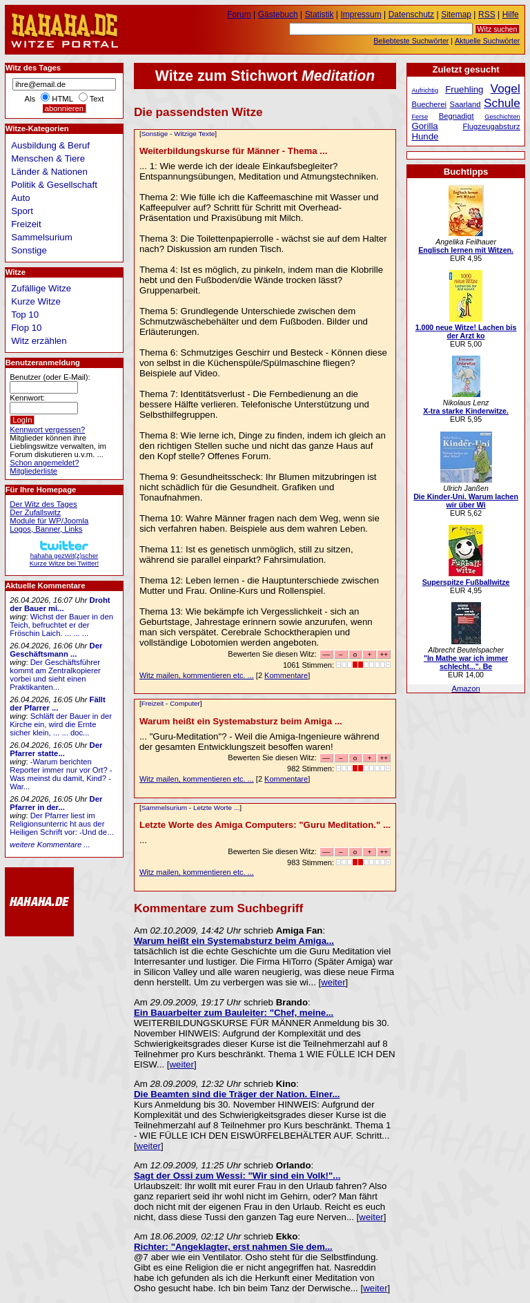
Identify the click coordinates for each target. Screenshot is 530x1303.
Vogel (505, 88)
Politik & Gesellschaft (54, 185)
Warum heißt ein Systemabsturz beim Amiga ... (240, 721)
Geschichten (502, 116)
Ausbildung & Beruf (50, 145)
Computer (185, 703)
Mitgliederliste (33, 471)
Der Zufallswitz (35, 512)
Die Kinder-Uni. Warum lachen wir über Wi (465, 500)
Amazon (465, 688)
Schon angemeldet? (44, 463)
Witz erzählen (38, 341)
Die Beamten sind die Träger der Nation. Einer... (237, 1094)
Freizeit (152, 703)
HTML (62, 99)
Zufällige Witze (41, 288)
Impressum (361, 14)
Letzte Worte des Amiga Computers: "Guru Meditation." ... (265, 825)
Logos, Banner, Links (46, 529)
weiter (333, 982)
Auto (20, 198)
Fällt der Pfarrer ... (57, 703)
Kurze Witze (36, 301)
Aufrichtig (424, 90)
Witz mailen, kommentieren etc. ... (196, 675)
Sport (22, 211)
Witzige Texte (194, 133)
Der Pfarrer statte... (56, 749)
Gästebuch (278, 14)
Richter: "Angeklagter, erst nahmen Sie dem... (233, 1247)
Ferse (419, 116)
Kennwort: (27, 398)
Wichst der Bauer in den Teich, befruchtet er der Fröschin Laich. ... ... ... (61, 624)
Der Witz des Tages (43, 504)
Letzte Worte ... (216, 807)
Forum (239, 14)
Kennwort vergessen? (47, 429)
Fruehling (464, 89)
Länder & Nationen (49, 171)
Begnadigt (456, 116)
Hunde (424, 136)
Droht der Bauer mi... (60, 604)
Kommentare (286, 675)
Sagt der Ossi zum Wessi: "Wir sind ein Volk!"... (237, 1175)
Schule (502, 103)
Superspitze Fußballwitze (466, 582)
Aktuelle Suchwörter (487, 41)
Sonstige (154, 133)
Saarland (465, 104)
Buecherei (428, 104)
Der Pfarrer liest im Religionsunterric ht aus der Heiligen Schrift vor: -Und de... (61, 823)
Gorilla (424, 126)
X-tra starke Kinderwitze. (466, 411)
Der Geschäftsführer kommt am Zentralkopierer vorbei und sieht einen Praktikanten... (55, 674)
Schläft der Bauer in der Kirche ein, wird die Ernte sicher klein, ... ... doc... (61, 724)
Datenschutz (411, 14)
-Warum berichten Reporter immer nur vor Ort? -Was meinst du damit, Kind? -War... (61, 774)
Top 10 (25, 314)
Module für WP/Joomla (49, 521)
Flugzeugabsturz (491, 126)
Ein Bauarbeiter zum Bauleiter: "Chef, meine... (233, 1012)
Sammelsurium (164, 807)
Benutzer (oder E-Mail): (50, 377)
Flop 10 (26, 327)
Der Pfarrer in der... (56, 803)
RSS (486, 14)
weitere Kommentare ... (50, 844)
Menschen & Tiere (48, 158)
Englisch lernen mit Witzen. (465, 250)
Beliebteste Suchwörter (411, 41)
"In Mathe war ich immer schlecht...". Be (466, 662)
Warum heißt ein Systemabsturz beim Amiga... (234, 941)
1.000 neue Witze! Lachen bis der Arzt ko (466, 331)
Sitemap (456, 14)
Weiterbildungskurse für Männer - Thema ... (233, 151)
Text (97, 99)
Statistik (319, 14)
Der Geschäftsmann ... (56, 649)
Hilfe (510, 14)
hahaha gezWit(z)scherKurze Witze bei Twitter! (64, 555)
